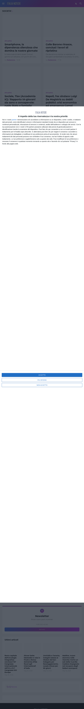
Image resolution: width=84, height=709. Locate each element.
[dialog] (42, 354)
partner (14, 119)
